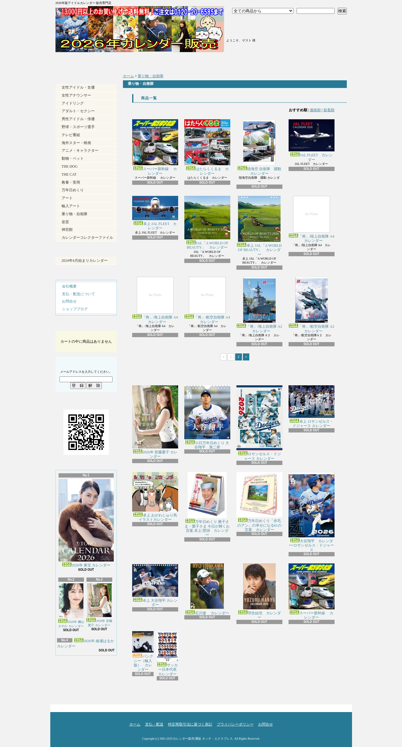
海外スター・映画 (76, 143)
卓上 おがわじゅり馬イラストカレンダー (155, 497)
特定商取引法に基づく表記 (190, 724)
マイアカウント (248, 30)
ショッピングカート (311, 28)
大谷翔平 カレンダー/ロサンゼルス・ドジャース (312, 512)
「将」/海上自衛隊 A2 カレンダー (259, 305)
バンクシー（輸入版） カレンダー (143, 651)
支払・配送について (164, 61)
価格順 (315, 110)
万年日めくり (73, 190)
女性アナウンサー (76, 95)
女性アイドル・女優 (78, 87)
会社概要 (69, 286)
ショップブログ (237, 61)
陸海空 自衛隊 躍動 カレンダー (259, 147)
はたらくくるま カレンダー (207, 147)
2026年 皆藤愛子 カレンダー (99, 605)
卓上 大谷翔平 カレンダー (155, 585)
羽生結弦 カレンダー (259, 591)
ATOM (96, 686)
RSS (75, 686)
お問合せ (310, 61)
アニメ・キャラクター (80, 150)
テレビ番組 (71, 135)
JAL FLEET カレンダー (312, 140)
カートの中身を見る (86, 325)
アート (67, 198)
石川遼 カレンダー (207, 589)
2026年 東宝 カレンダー (86, 523)
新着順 (329, 110)
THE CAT (69, 174)
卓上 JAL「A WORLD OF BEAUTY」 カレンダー (259, 226)
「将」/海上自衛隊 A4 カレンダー (155, 300)
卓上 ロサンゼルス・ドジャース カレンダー (312, 406)
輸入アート (71, 206)
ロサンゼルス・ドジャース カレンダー (259, 423)
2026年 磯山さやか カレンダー (71, 605)
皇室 (65, 222)
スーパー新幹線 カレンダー (155, 147)
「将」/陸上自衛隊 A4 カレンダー (311, 219)
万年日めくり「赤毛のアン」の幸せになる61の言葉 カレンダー (259, 502)
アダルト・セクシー (78, 111)
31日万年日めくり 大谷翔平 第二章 (207, 417)
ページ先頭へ (336, 706)
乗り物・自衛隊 (74, 214)
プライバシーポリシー (235, 724)
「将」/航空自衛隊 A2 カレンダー (311, 305)
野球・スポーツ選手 (78, 127)
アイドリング (73, 103)
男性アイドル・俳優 (78, 119)
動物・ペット (73, 158)
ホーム (92, 61)
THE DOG (70, 166)
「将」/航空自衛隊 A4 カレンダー (207, 300)
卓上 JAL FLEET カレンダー (155, 213)
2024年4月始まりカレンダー (85, 260)
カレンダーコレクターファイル (87, 237)
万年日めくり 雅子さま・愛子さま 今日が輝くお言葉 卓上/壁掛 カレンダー (207, 504)
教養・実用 (71, 182)
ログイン (248, 22)
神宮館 (67, 229)
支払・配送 (154, 724)
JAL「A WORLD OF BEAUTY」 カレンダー (207, 223)
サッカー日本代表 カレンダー (168, 653)
